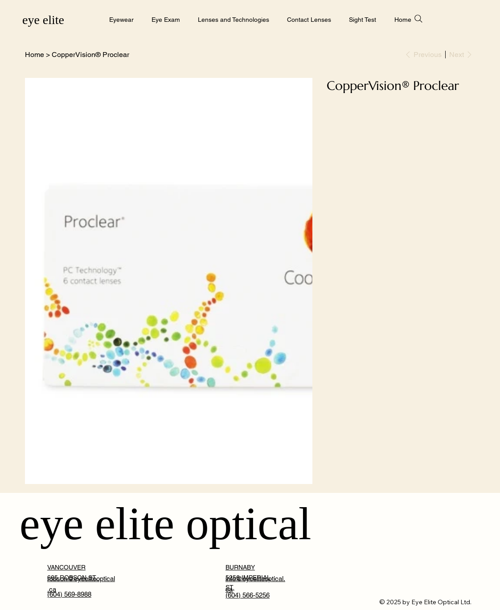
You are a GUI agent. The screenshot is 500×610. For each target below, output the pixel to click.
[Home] (34, 54)
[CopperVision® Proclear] (90, 54)
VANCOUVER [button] (66, 567)
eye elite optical (165, 523)
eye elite (43, 20)
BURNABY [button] (240, 567)
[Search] (418, 18)
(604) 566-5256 (247, 595)
